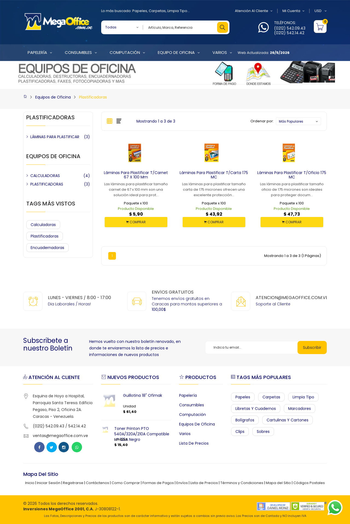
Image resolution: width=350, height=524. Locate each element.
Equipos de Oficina (53, 97)
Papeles (139, 10)
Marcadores (299, 408)
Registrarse (73, 482)
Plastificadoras (93, 97)
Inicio (29, 482)
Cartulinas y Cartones (287, 420)
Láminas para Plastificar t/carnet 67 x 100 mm (136, 175)
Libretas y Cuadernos (255, 408)
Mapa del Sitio (278, 482)
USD (320, 11)
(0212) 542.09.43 (289, 28)
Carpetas (157, 10)
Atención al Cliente (254, 11)
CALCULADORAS (45, 175)
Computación (192, 414)
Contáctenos (97, 482)
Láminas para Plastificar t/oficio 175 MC (291, 175)
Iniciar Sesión (48, 482)
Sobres (263, 431)
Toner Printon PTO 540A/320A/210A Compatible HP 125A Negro (141, 434)
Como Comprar (126, 482)
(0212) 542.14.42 (289, 33)
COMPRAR (136, 222)
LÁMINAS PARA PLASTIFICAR (54, 137)
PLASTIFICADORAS (46, 184)
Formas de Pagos (158, 482)
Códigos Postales (309, 482)
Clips (239, 431)
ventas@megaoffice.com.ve (60, 435)
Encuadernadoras (47, 247)
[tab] (109, 121)
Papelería (188, 395)
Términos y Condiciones (241, 482)
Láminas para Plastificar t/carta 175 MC (214, 175)
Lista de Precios (194, 443)
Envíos (182, 482)
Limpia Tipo (177, 10)
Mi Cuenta (293, 11)
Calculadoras (43, 224)
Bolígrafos (244, 420)
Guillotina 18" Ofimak (142, 395)
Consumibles (191, 405)
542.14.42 (77, 426)
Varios (185, 433)
